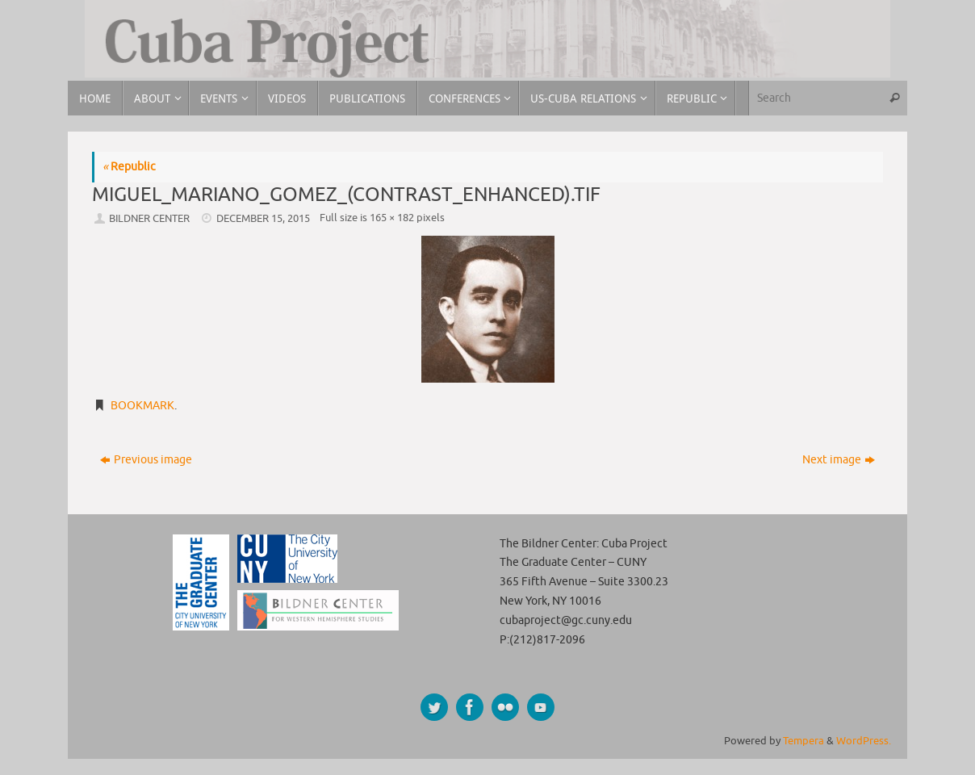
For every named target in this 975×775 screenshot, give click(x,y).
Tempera (803, 741)
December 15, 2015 (263, 218)
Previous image (146, 460)
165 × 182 (392, 218)
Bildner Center (149, 218)
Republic (129, 167)
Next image (838, 460)
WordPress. (863, 741)
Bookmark (142, 406)
